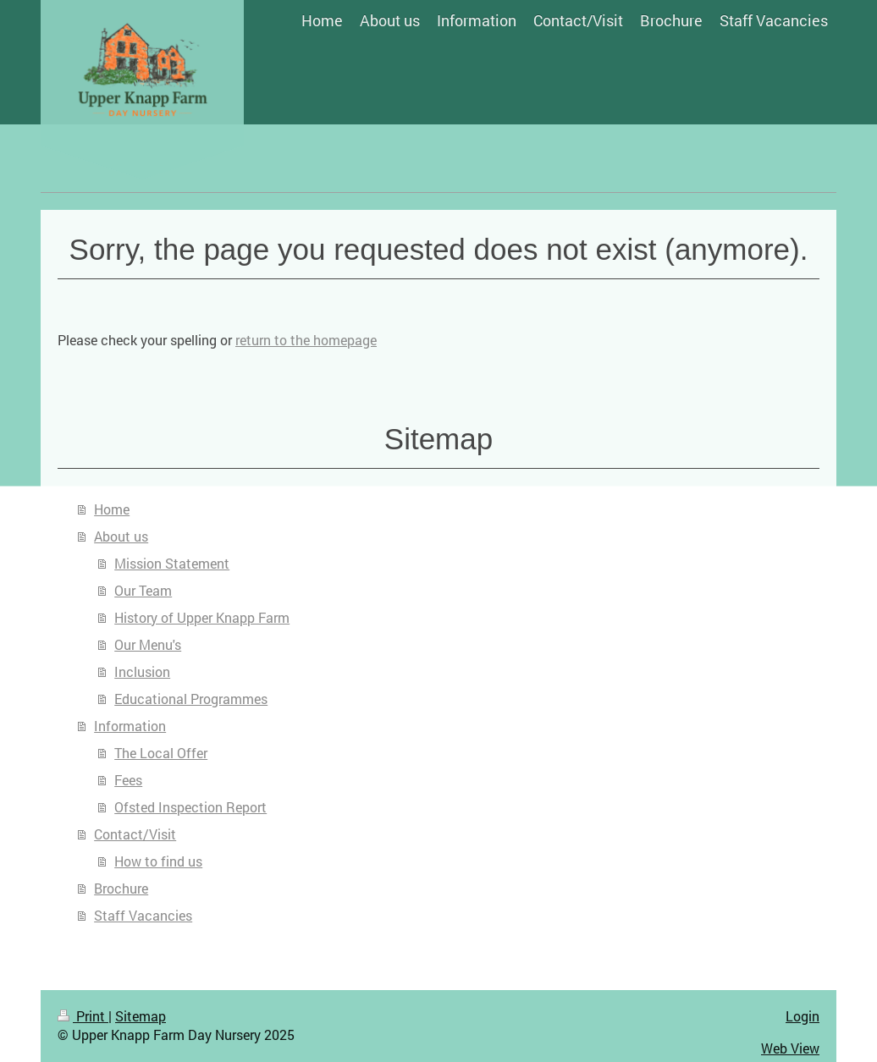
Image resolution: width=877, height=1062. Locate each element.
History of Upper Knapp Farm (202, 617)
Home (112, 509)
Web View (790, 1048)
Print (83, 1016)
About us (121, 536)
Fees (128, 780)
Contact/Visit (135, 834)
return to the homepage (306, 340)
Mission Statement (171, 563)
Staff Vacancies (143, 915)
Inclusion (142, 671)
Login (802, 1016)
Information (130, 726)
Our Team (143, 590)
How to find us (158, 861)
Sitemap (140, 1016)
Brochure (121, 888)
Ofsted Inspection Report (190, 807)
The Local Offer (160, 753)
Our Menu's (147, 644)
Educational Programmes (191, 698)
